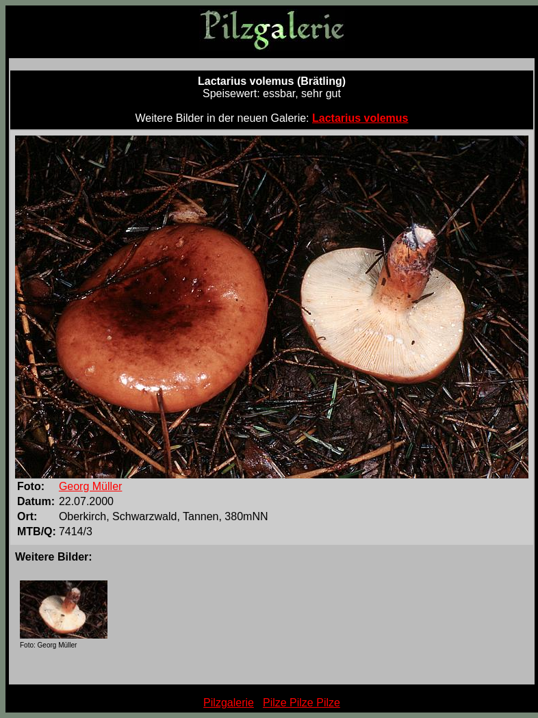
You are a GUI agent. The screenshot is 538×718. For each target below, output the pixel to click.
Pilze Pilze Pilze (301, 702)
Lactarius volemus (360, 118)
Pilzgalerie (228, 702)
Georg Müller (90, 486)
